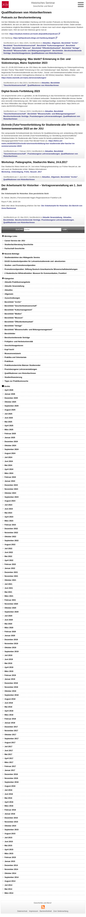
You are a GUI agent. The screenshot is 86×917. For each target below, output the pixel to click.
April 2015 (9, 849)
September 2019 (12, 651)
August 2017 (10, 742)
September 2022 (12, 540)
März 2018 (9, 715)
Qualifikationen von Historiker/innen (47, 53)
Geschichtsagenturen (21, 53)
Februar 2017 (10, 766)
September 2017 (12, 738)
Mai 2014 (8, 889)
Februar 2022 (10, 564)
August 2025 (10, 410)
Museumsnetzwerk (13, 353)
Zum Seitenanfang (60, 911)
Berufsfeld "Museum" (21, 48)
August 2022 (10, 544)
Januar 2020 (10, 635)
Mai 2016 (8, 798)
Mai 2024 (8, 465)
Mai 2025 (8, 422)
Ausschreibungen (12, 298)
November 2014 (11, 869)
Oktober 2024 (10, 445)
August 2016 (10, 786)
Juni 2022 (9, 552)
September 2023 (12, 497)
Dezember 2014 (11, 865)
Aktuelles (47, 43)
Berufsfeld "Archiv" (69, 43)
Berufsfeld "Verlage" (71, 48)
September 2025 (12, 406)
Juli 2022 (8, 548)
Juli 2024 (8, 457)
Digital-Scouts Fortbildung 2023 (20, 91)
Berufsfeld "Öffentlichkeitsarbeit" (46, 48)
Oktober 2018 (10, 691)
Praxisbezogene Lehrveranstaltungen (46, 116)
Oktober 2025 (10, 402)
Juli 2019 (8, 655)
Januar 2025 (10, 437)
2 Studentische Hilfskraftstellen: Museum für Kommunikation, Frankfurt (35, 273)
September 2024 (12, 449)
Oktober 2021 (10, 580)
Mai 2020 (8, 624)
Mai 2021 (8, 592)
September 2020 (12, 612)
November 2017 (11, 731)
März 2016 (9, 806)
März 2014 (9, 893)
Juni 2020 (9, 620)
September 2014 (12, 877)
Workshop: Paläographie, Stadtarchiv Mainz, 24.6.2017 (34, 162)
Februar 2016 (10, 810)
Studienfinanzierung (13, 377)
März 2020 (9, 628)
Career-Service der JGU (15, 241)
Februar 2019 (10, 675)
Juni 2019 (9, 659)
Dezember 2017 (11, 727)
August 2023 (10, 501)
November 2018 (11, 687)
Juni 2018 (9, 703)
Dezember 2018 (11, 683)
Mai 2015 (8, 845)
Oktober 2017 (10, 734)
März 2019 (9, 671)
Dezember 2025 (11, 398)
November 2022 (11, 532)
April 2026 (9, 390)
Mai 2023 (8, 513)
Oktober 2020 (10, 608)
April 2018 (9, 711)
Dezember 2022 (11, 528)
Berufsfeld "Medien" (13, 314)
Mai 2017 (8, 754)
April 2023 (9, 517)
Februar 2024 (10, 477)
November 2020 (11, 604)
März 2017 (9, 762)
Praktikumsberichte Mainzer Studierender (23, 365)
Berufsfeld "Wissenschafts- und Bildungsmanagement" (27, 51)
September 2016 (12, 782)
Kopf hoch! (9, 349)
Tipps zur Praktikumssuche (16, 381)
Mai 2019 (8, 663)
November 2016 (11, 778)
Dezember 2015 (11, 818)
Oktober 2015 (10, 826)
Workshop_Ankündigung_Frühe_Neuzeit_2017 (21, 172)
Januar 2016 (10, 814)
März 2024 (9, 473)
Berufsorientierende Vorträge (16, 116)
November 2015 (11, 822)
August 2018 (10, 699)
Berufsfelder (57, 51)
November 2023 (11, 489)
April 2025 (9, 426)
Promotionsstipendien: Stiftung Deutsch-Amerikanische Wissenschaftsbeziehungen (41, 269)
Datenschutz (22, 911)
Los (65, 229)
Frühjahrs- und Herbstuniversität (19, 341)
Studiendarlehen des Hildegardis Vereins (22, 257)
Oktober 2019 (10, 647)
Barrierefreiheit (46, 911)
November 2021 (11, 576)
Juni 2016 (9, 794)
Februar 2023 (10, 525)
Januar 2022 (10, 568)
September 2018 (12, 695)
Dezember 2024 (11, 441)
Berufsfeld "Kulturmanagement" (51, 45)
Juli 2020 (8, 616)
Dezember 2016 (11, 774)
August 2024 (10, 453)
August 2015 (10, 833)
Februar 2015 (10, 857)
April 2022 (9, 560)
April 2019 (9, 667)
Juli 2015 (8, 837)
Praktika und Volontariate (15, 357)
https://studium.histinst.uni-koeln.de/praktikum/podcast (33, 34)
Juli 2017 (8, 746)
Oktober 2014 (10, 873)
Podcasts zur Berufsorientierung (21, 17)
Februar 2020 (10, 631)
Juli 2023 (8, 505)
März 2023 (9, 521)
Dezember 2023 (11, 485)
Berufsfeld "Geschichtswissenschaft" (19, 45)
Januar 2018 (10, 723)
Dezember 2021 (11, 572)
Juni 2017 (9, 750)
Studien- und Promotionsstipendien (20, 265)
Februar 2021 (10, 600)
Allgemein (56, 43)
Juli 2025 (8, 414)
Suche (19, 229)
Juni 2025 (9, 418)
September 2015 (12, 830)
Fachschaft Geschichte (15, 248)
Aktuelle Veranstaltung (52, 217)
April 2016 (9, 802)
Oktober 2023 (10, 493)
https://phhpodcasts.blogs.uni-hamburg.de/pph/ (34, 38)
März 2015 (9, 853)
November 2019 (11, 643)
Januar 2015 (10, 861)
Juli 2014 (8, 885)
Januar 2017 (10, 770)
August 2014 (10, 881)
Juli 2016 (8, 790)
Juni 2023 (9, 509)
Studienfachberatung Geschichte (19, 244)
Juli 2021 (8, 584)
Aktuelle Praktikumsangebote (17, 282)
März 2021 (9, 596)
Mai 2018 (8, 707)
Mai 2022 (8, 556)
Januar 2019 (10, 679)
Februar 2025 (10, 433)
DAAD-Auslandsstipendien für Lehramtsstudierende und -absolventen (35, 261)
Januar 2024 (10, 481)
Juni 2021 (9, 588)
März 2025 (9, 429)
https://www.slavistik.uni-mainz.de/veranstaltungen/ (23, 78)
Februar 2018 (10, 719)
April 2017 (9, 758)
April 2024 (9, 469)
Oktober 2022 (10, 536)
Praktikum (9, 361)
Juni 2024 (9, 461)
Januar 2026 (10, 394)
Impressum (33, 911)
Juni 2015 (9, 841)
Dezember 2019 (11, 639)
